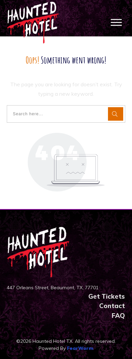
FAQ (118, 315)
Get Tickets (106, 296)
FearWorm (80, 348)
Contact (112, 306)
